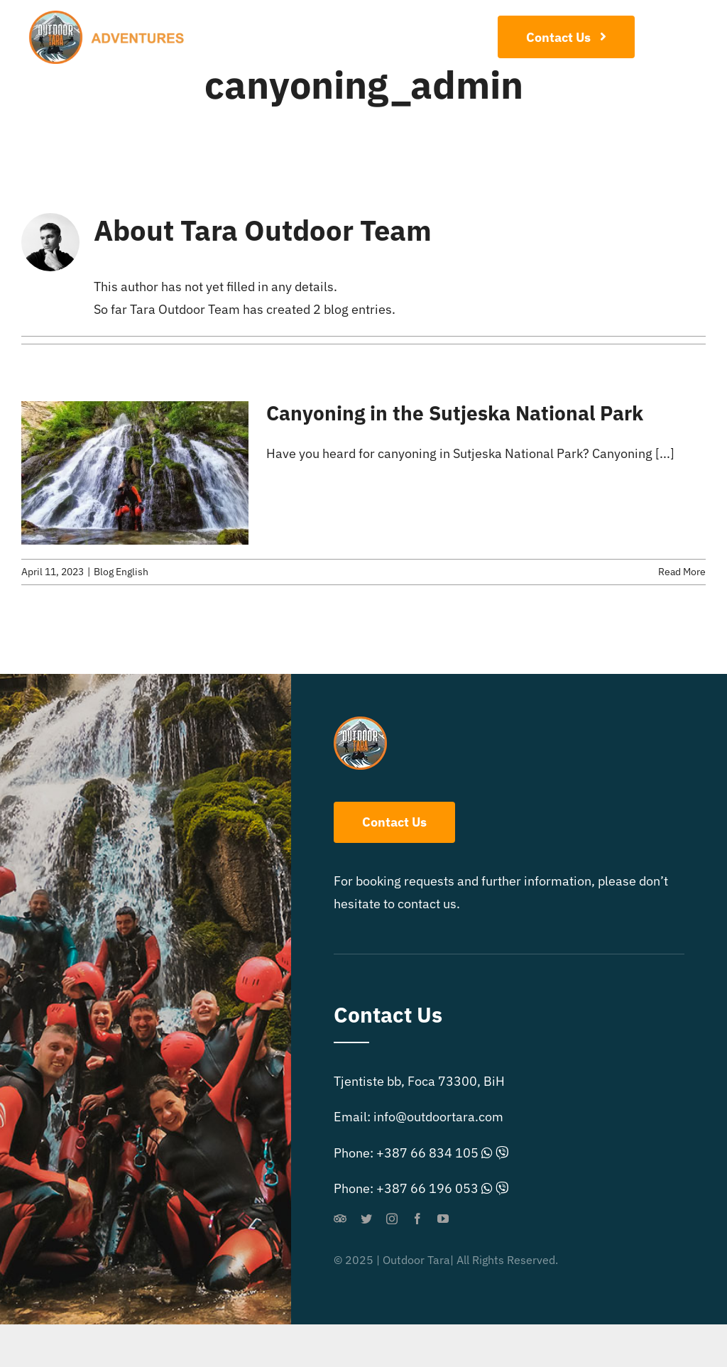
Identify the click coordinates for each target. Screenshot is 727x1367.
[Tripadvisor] (340, 1218)
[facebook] (417, 1218)
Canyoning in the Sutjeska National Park (454, 413)
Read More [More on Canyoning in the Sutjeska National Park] (682, 571)
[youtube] (443, 1218)
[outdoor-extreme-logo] (110, 17)
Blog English (121, 571)
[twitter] (366, 1218)
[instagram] (392, 1218)
